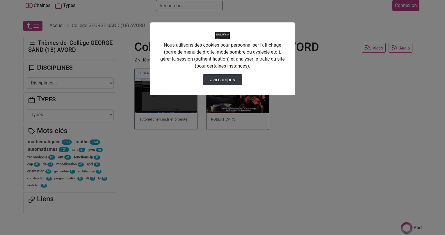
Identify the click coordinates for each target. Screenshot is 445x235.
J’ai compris (222, 79)
